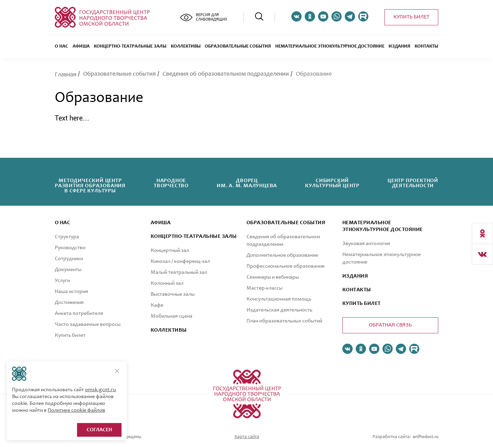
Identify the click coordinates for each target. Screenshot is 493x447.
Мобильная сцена (171, 316)
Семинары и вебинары (272, 277)
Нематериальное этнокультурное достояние (329, 46)
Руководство (70, 248)
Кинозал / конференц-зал (180, 261)
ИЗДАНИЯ (355, 276)
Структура (67, 237)
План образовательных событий (284, 321)
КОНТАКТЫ (356, 290)
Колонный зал (167, 283)
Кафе (157, 305)
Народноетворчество (171, 183)
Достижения (69, 302)
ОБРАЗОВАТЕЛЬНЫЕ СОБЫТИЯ (238, 46)
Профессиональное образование (285, 266)
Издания (399, 46)
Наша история (71, 291)
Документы (68, 269)
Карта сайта (247, 437)
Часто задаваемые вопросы (88, 324)
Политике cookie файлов (76, 410)
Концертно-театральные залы (130, 46)
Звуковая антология (366, 243)
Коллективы (186, 46)
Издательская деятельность (279, 310)
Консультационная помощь (278, 299)
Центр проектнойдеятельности (413, 183)
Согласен (99, 430)
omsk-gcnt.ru (100, 390)
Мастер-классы (264, 288)
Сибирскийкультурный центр (332, 183)
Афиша (81, 46)
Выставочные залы (172, 294)
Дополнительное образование (282, 255)
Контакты (426, 46)
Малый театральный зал (179, 272)
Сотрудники (69, 258)
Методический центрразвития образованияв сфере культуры (90, 186)
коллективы (169, 330)
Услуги (62, 280)
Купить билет (411, 17)
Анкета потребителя (79, 313)
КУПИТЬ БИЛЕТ (361, 303)
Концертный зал (170, 250)
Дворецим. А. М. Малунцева (247, 183)
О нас (61, 46)
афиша (160, 223)
